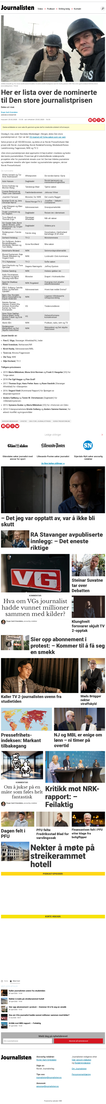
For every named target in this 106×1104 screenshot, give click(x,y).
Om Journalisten (79, 1068)
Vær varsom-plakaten (81, 1060)
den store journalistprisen (40, 421)
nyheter (24, 421)
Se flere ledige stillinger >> (53, 463)
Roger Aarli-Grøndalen (46, 1060)
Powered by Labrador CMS (53, 1101)
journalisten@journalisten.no (49, 1077)
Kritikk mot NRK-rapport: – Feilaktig (25, 1023)
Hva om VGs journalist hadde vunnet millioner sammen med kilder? (39, 1015)
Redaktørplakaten (83, 1063)
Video (40, 9)
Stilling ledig (64, 9)
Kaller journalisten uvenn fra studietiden (27, 991)
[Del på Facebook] (90, 120)
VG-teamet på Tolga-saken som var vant (47, 137)
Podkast (51, 9)
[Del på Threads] (99, 120)
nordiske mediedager (10, 421)
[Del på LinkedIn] (94, 120)
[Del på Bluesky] (103, 120)
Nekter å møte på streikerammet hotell (26, 999)
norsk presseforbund (61, 421)
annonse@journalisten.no (47, 1086)
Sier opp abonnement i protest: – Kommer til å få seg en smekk (37, 1007)
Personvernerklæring (81, 1074)
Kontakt (77, 9)
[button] (102, 434)
